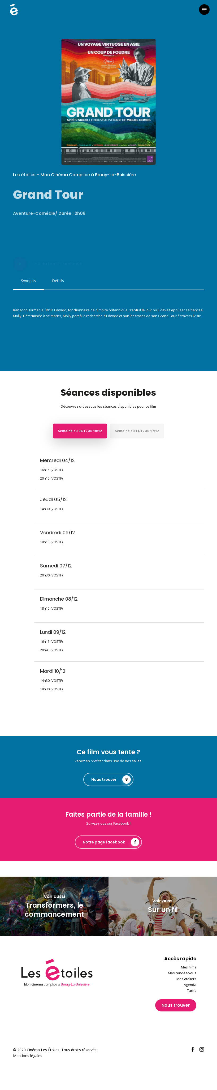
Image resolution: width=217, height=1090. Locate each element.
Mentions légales (27, 1055)
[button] (204, 9)
